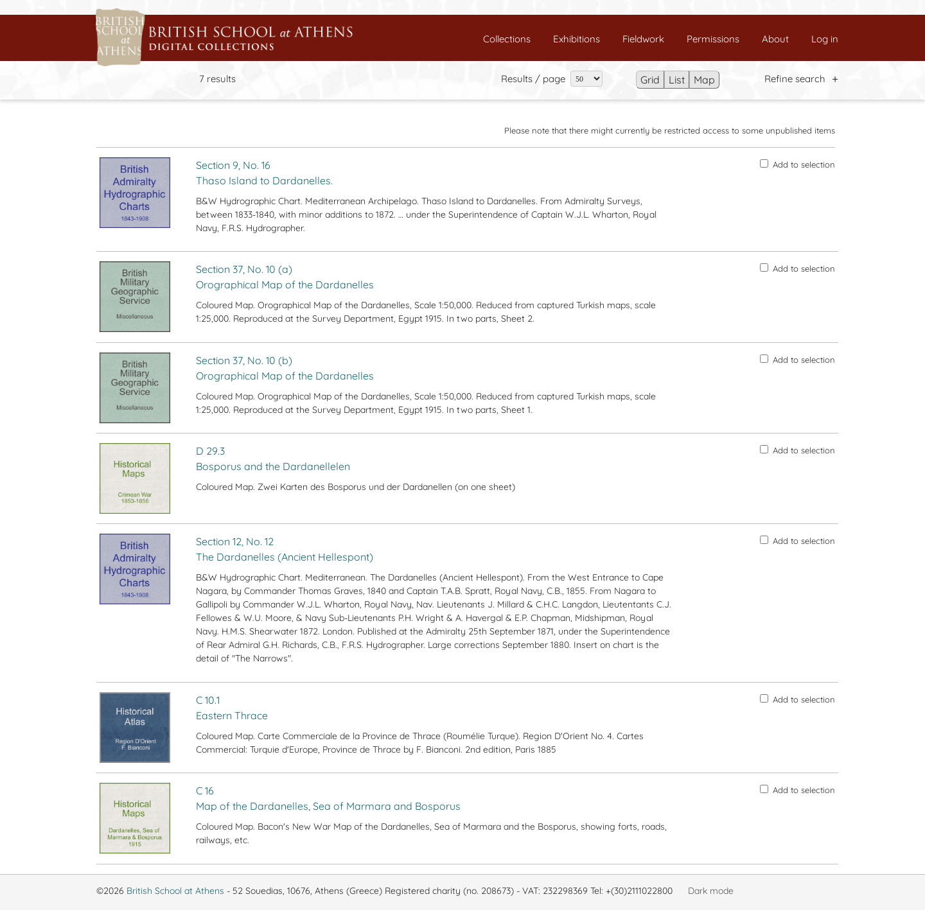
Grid (650, 79)
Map (704, 79)
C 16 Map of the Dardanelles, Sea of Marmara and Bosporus (328, 798)
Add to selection (797, 164)
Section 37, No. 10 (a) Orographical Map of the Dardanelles (285, 277)
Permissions (713, 39)
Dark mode (711, 891)
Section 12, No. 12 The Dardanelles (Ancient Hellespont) (284, 549)
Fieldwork (643, 39)
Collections (507, 39)
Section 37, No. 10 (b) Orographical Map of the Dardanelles (285, 368)
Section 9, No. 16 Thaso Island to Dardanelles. (264, 173)
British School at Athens (175, 891)
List (677, 79)
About (775, 39)
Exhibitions (576, 39)
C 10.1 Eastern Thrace (232, 708)
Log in (824, 39)
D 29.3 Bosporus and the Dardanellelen (273, 458)
